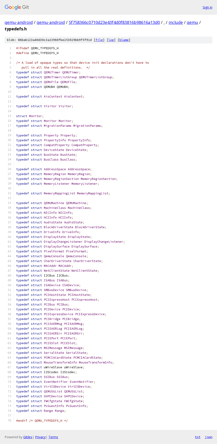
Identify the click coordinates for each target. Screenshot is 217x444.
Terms (53, 437)
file (99, 40)
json (208, 437)
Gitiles (27, 437)
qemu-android (19, 22)
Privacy (40, 437)
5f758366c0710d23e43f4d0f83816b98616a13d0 (114, 22)
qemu (192, 22)
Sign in (207, 7)
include (176, 22)
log (111, 40)
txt (197, 437)
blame (124, 40)
